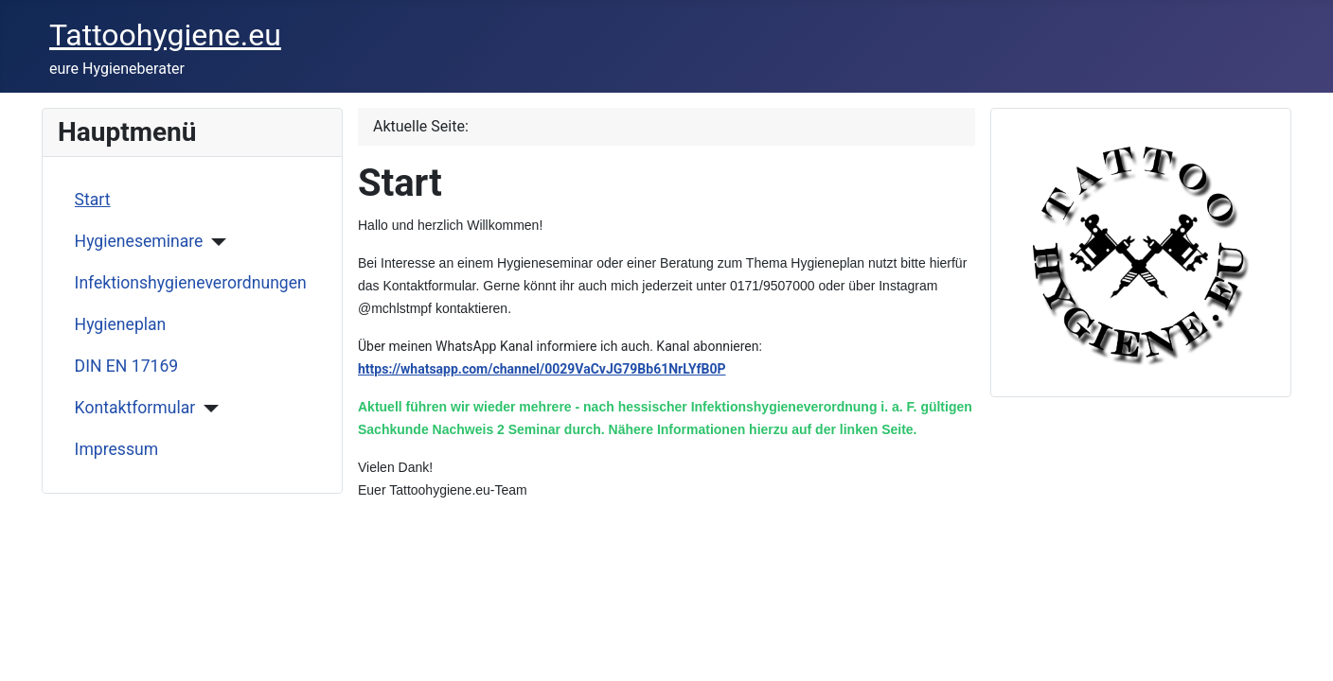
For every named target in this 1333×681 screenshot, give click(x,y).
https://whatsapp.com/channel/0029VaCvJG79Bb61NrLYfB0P (542, 368)
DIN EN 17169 (127, 366)
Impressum (117, 449)
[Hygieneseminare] (214, 242)
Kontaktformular (135, 407)
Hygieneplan (121, 324)
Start (93, 199)
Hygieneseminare (139, 241)
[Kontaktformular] (207, 408)
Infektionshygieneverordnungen (191, 282)
